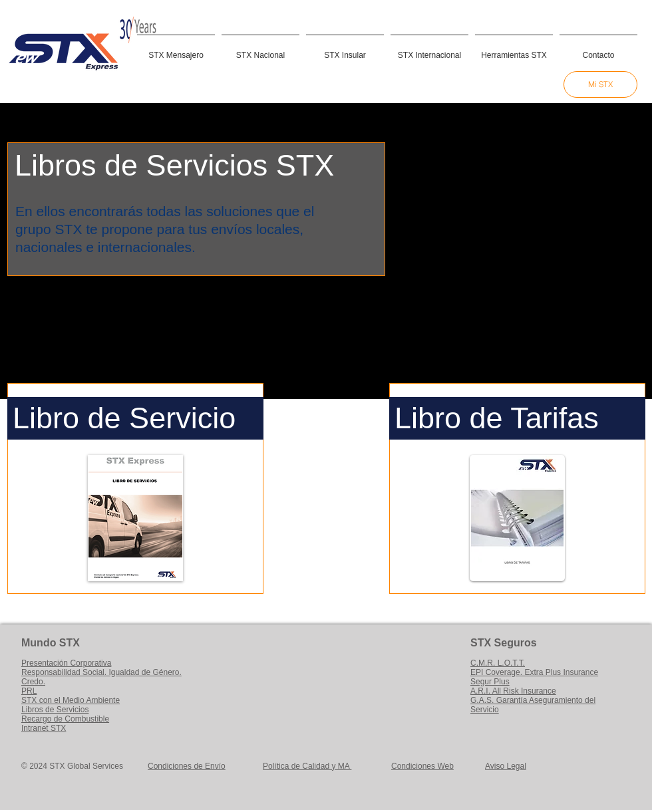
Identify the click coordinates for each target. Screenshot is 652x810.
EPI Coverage (495, 672)
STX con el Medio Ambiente (70, 700)
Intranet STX (43, 728)
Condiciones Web (422, 766)
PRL (29, 691)
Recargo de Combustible (65, 719)
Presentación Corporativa (66, 663)
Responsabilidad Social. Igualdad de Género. (101, 672)
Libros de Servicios (54, 709)
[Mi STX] (600, 84)
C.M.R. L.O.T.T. (497, 663)
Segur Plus (490, 681)
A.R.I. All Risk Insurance (513, 691)
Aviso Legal (505, 766)
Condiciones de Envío (187, 766)
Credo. (33, 681)
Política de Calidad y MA (307, 766)
